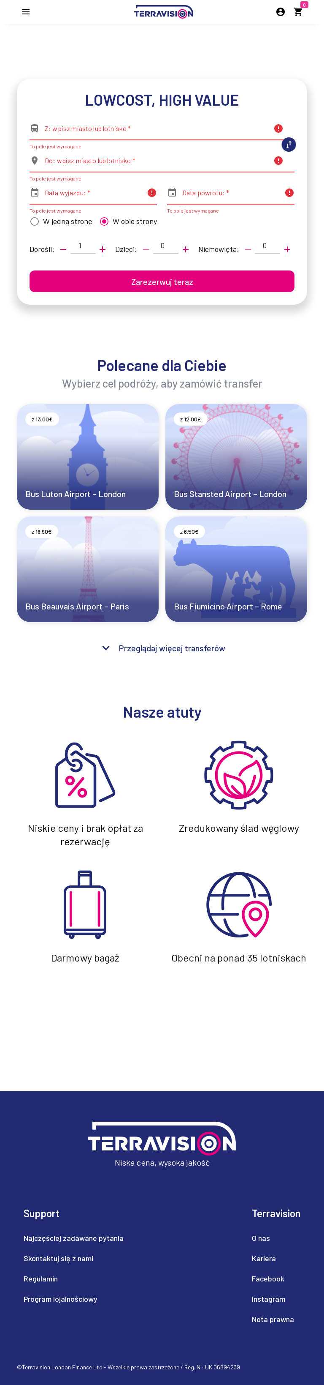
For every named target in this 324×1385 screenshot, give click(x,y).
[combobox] (156, 132)
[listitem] (73, 1238)
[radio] (59, 221)
